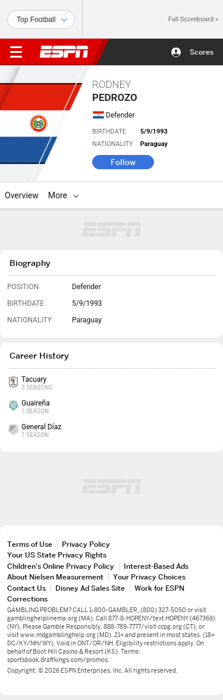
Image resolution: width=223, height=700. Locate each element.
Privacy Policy (86, 544)
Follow (123, 162)
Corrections (27, 598)
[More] (76, 195)
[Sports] (41, 19)
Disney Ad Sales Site (90, 588)
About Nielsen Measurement (55, 576)
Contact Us (26, 588)
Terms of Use (29, 544)
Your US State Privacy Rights (56, 554)
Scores (201, 51)
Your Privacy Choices (149, 576)
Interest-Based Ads (156, 566)
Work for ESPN (159, 588)
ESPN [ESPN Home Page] (64, 52)
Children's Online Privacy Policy (60, 566)
